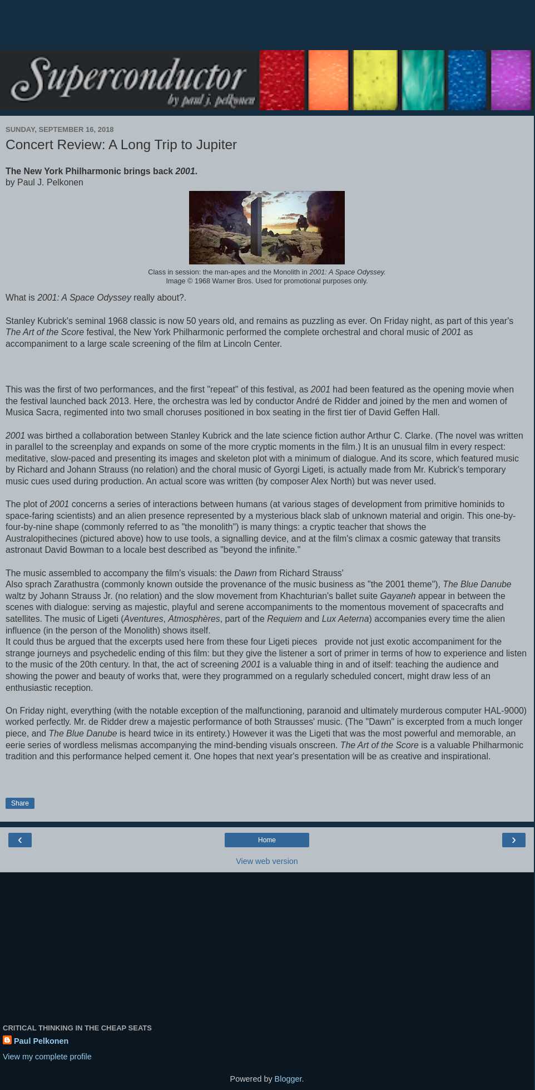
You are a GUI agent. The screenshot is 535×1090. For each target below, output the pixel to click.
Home (267, 840)
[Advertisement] (267, 31)
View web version (267, 861)
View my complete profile (47, 1056)
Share (20, 803)
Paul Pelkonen (41, 1041)
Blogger (288, 1078)
